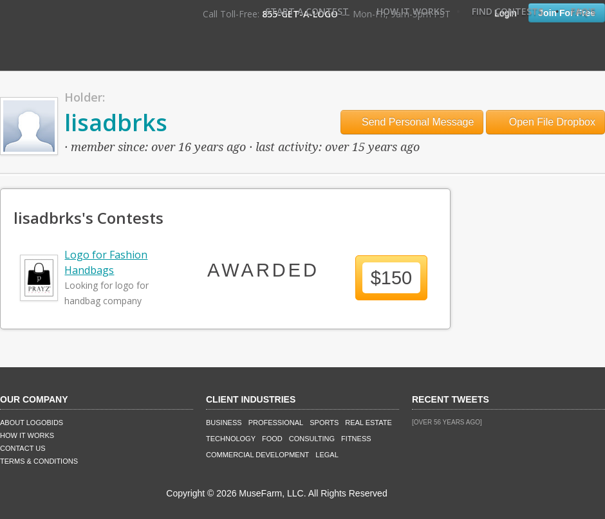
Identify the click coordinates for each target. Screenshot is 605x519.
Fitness (356, 438)
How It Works (411, 11)
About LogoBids (31, 422)
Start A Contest (307, 11)
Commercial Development (257, 455)
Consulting (312, 438)
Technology (231, 438)
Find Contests (507, 11)
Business (224, 422)
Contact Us (23, 448)
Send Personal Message (412, 121)
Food (272, 438)
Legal (326, 455)
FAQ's (583, 11)
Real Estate (368, 422)
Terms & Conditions (39, 461)
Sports (324, 422)
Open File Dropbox (545, 121)
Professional (276, 422)
